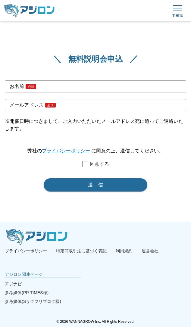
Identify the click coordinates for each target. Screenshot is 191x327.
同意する (99, 164)
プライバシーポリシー (66, 150)
